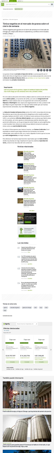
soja (41, 307)
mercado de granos (14, 307)
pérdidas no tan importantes (36, 78)
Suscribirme (27, 236)
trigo (5, 310)
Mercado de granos (13, 19)
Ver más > (32, 210)
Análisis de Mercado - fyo (9, 36)
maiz (46, 307)
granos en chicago (27, 307)
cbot (35, 307)
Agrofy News (5, 19)
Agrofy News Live (18, 9)
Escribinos (28, 222)
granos (5, 307)
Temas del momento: (8, 9)
